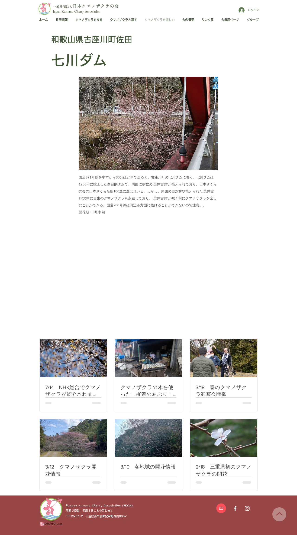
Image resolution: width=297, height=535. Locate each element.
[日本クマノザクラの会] (247, 508)
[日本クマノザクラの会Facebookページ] (235, 508)
